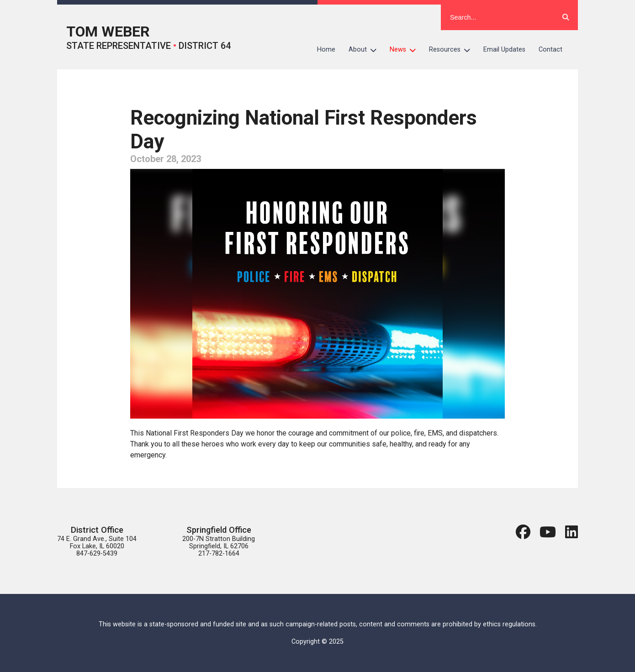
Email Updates (504, 49)
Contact (550, 49)
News (406, 49)
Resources (453, 49)
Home (326, 49)
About (366, 49)
